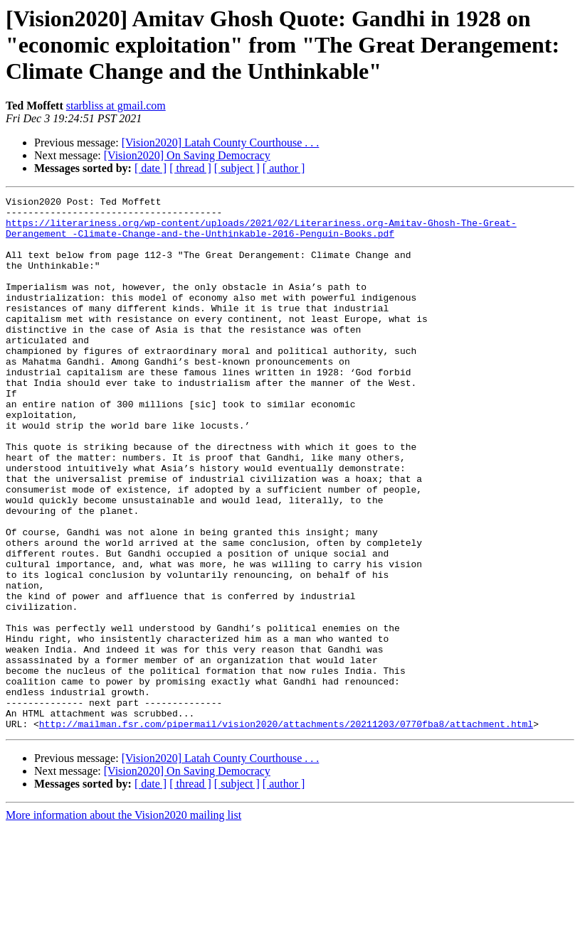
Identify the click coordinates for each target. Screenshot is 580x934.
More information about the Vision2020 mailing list (123, 922)
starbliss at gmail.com (116, 106)
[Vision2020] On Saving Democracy (187, 155)
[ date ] (151, 168)
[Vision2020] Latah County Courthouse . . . (221, 142)
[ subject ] (237, 168)
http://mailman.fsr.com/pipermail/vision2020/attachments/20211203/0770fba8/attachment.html (286, 830)
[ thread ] (190, 168)
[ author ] (284, 168)
